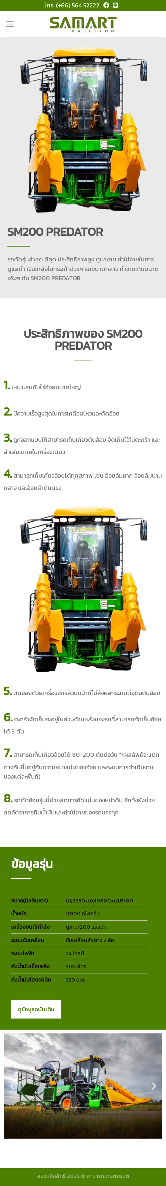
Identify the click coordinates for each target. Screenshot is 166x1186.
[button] (12, 1086)
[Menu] (10, 24)
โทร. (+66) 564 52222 (71, 5)
